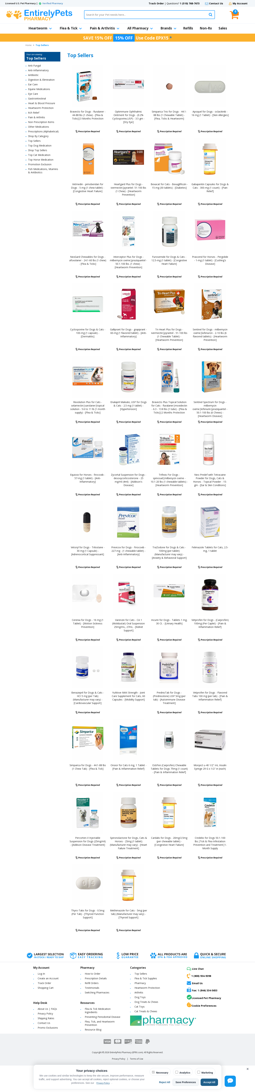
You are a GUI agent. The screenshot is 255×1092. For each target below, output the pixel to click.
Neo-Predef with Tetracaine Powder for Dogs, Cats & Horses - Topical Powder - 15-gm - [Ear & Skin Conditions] (210, 480)
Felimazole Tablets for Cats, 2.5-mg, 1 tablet (210, 549)
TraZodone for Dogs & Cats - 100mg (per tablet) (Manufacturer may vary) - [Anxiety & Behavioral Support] (169, 552)
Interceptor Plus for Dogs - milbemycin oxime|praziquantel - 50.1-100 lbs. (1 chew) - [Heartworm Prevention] (128, 262)
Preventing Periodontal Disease (102, 1017)
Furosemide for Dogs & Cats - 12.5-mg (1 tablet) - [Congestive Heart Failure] (169, 260)
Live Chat (195, 968)
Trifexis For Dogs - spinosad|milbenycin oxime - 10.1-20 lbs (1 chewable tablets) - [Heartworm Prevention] (169, 480)
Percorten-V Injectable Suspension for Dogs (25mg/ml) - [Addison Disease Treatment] (88, 841)
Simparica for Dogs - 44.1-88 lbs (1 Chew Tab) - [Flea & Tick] (88, 767)
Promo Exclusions (48, 1027)
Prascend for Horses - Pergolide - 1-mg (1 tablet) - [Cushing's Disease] (210, 260)
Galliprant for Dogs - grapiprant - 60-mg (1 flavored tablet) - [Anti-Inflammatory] (128, 333)
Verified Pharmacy (52, 3)
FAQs (54, 1008)
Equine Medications (39, 89)
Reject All (164, 1082)
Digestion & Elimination (41, 79)
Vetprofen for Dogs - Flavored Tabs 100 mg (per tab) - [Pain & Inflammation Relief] (210, 696)
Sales (223, 28)
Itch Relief (33, 112)
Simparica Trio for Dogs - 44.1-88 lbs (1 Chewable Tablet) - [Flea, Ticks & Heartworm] (169, 115)
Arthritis (138, 992)
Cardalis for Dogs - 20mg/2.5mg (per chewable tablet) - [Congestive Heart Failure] (169, 841)
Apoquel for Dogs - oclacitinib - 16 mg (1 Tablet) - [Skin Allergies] (210, 113)
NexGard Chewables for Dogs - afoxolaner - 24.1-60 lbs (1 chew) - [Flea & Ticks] (87, 260)
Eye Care (33, 93)
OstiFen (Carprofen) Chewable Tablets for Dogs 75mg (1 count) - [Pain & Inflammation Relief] (169, 769)
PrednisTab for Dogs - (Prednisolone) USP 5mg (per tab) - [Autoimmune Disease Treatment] (169, 698)
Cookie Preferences (201, 1004)
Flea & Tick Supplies (145, 978)
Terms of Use (136, 1058)
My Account (240, 3)
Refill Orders (92, 983)
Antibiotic (33, 75)
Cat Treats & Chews (145, 1011)
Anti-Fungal (34, 65)
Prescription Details (96, 978)
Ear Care (33, 84)
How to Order (92, 973)
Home (28, 45)
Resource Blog (93, 1029)
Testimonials (92, 987)
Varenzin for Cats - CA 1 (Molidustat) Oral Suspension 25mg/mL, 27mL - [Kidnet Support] (128, 625)
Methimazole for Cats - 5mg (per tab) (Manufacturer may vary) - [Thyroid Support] (128, 914)
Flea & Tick (71, 28)
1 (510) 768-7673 (190, 3)
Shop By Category (38, 136)
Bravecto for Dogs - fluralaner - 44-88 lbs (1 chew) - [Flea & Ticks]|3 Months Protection (88, 115)
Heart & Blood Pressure (41, 103)
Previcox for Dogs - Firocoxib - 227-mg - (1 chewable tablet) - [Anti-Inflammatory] (128, 551)
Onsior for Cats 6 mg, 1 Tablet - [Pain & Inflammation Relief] (129, 767)
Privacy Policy (45, 1013)
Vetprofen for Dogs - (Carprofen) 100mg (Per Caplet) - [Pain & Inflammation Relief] (210, 623)
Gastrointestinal (37, 98)
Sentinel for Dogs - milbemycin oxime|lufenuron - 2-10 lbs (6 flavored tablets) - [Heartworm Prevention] (210, 335)
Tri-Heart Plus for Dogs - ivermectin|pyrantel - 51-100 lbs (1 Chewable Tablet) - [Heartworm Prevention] (169, 335)
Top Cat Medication (39, 155)
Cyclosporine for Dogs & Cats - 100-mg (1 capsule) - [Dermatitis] (87, 333)
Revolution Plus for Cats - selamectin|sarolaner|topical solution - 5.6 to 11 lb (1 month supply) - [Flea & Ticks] (87, 407)
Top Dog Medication (39, 145)
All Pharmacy (140, 28)
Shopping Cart (46, 987)
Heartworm (40, 28)
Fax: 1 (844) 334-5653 (202, 990)
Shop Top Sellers (37, 150)
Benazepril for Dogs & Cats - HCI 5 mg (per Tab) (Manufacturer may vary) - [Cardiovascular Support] (87, 698)
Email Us (195, 983)
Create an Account (48, 978)
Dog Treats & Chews (146, 1002)
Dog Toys (140, 997)
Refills (188, 28)
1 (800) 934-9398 (199, 975)
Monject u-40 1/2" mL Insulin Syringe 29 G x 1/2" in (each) (210, 767)
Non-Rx (206, 28)
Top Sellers (34, 140)
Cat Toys (139, 1006)
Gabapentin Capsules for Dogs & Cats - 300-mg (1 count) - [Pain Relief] (210, 188)
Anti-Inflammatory (38, 70)
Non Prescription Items (41, 122)
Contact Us (216, 3)
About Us (43, 1008)
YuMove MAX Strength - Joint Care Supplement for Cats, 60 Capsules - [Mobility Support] (128, 696)
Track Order (156, 3)
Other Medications (38, 126)
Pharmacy (140, 983)
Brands (168, 28)
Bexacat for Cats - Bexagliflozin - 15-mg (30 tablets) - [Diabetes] (169, 186)
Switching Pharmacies (97, 992)
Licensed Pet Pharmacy (204, 997)
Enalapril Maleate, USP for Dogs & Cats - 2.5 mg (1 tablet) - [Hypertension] (128, 405)
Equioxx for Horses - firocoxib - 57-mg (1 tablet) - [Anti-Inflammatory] (87, 478)
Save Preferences (185, 1082)
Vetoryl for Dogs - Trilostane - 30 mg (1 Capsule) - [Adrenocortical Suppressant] (88, 551)
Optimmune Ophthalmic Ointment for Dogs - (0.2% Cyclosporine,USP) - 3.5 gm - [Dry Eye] (128, 117)
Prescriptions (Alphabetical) (43, 131)
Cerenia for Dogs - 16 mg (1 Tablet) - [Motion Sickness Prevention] (87, 623)
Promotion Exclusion (39, 164)
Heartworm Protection (41, 108)
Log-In (41, 973)
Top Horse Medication (40, 159)
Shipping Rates (46, 1018)
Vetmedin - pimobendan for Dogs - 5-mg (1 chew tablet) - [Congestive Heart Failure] (87, 188)
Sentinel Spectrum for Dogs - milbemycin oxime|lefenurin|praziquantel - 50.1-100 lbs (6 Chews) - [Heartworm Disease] (210, 409)
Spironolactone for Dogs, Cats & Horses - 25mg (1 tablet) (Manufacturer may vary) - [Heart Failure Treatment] (128, 843)
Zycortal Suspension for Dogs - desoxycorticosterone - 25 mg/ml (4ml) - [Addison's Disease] (128, 480)
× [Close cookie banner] (247, 1069)
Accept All (209, 1082)
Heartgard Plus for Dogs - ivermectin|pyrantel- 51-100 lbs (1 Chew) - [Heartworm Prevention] (128, 189)
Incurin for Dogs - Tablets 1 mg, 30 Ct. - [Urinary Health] (169, 621)
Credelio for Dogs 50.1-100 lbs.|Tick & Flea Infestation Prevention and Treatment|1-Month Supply (210, 843)
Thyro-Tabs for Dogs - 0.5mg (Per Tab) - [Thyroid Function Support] (87, 914)
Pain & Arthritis (104, 28)
